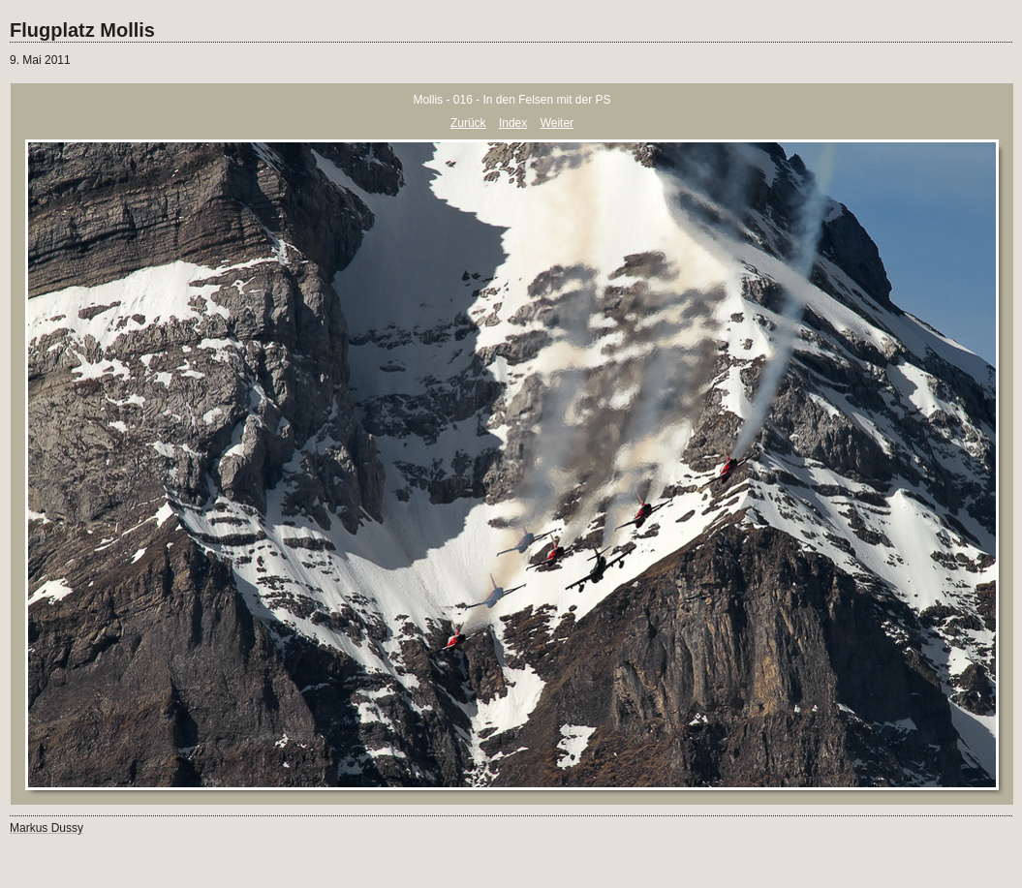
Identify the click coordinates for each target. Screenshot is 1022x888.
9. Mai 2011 (40, 60)
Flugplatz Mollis (82, 30)
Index (513, 123)
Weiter (557, 123)
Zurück (468, 123)
